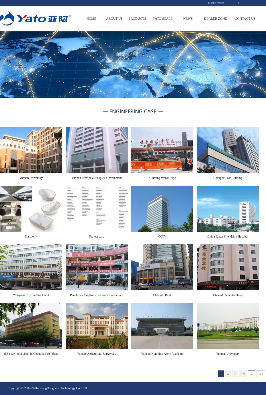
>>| (243, 373)
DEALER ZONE (215, 18)
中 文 (237, 2)
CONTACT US (245, 18)
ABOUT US (114, 18)
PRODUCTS (137, 18)
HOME (91, 18)
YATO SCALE (162, 18)
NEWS (188, 18)
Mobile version (216, 2)
